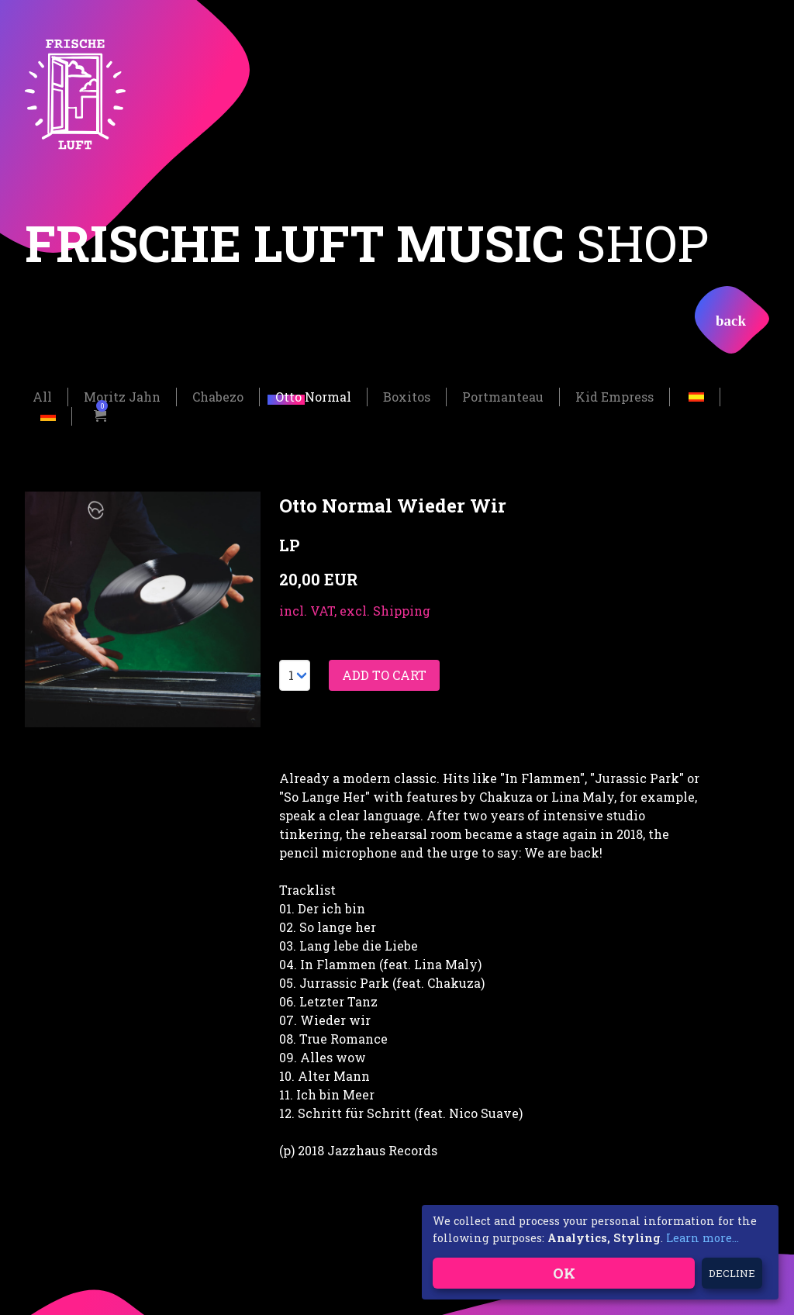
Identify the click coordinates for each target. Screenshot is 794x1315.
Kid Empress (614, 395)
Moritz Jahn (122, 395)
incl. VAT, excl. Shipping (354, 609)
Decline (732, 1273)
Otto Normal (313, 395)
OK (564, 1272)
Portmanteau (503, 395)
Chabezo (217, 395)
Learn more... (702, 1237)
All (42, 395)
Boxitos (406, 395)
